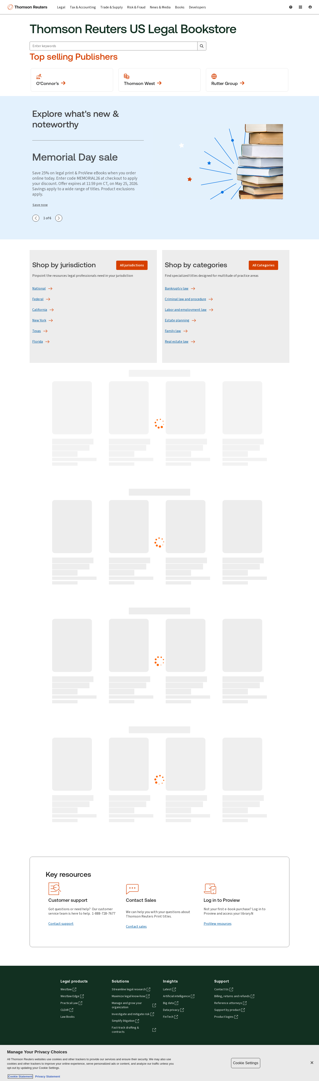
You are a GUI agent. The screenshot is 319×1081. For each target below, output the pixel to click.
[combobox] (118, 46)
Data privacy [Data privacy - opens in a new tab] (173, 1010)
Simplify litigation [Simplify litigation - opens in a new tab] (125, 1021)
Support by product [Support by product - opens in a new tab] (229, 1010)
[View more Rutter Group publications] (247, 80)
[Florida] (38, 341)
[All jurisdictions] (132, 265)
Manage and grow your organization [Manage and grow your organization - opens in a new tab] (134, 1005)
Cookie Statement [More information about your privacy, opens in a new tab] (20, 1076)
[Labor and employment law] (185, 310)
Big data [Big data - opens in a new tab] (170, 1003)
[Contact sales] (136, 926)
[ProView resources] (217, 924)
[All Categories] (263, 265)
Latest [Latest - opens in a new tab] (169, 989)
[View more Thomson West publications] (159, 80)
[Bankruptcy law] (176, 288)
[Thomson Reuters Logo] (28, 7)
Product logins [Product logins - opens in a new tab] (226, 1017)
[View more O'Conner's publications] (72, 80)
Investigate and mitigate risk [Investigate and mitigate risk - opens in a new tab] (133, 1014)
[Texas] (37, 331)
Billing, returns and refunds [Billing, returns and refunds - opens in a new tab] (234, 996)
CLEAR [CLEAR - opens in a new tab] (67, 1010)
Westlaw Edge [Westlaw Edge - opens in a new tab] (72, 996)
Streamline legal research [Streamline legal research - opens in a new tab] (131, 989)
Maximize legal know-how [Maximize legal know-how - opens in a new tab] (131, 996)
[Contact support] (61, 924)
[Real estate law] (176, 341)
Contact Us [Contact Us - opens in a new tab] (223, 989)
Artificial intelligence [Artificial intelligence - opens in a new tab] (178, 996)
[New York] (39, 320)
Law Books (68, 1017)
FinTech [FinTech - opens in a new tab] (170, 1017)
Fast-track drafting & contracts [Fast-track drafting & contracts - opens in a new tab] (134, 1030)
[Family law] (173, 331)
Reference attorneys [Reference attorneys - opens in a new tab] (230, 1003)
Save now (40, 205)
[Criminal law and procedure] (185, 299)
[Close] (312, 1063)
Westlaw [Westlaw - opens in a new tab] (68, 989)
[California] (40, 310)
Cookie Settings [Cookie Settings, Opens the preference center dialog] (245, 1063)
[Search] (201, 46)
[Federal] (38, 299)
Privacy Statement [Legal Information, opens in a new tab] (47, 1076)
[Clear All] (193, 46)
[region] (159, 1063)
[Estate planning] (177, 320)
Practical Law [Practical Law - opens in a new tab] (71, 1003)
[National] (39, 288)
